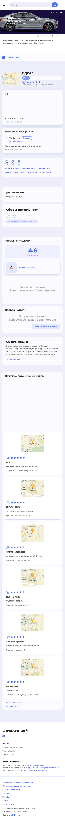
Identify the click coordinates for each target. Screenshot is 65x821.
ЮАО (22, 40)
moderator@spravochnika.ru (35, 770)
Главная (6, 40)
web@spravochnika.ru (35, 765)
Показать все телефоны (14, 142)
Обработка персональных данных (17, 783)
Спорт (49, 40)
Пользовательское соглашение (16, 786)
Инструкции (8, 804)
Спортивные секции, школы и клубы (19, 43)
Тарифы (6, 797)
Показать (26, 138)
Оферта (5, 800)
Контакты (6, 793)
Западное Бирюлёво (35, 40)
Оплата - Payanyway (11, 789)
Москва (14, 40)
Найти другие (11, 706)
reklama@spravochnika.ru (47, 768)
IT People (16, 815)
